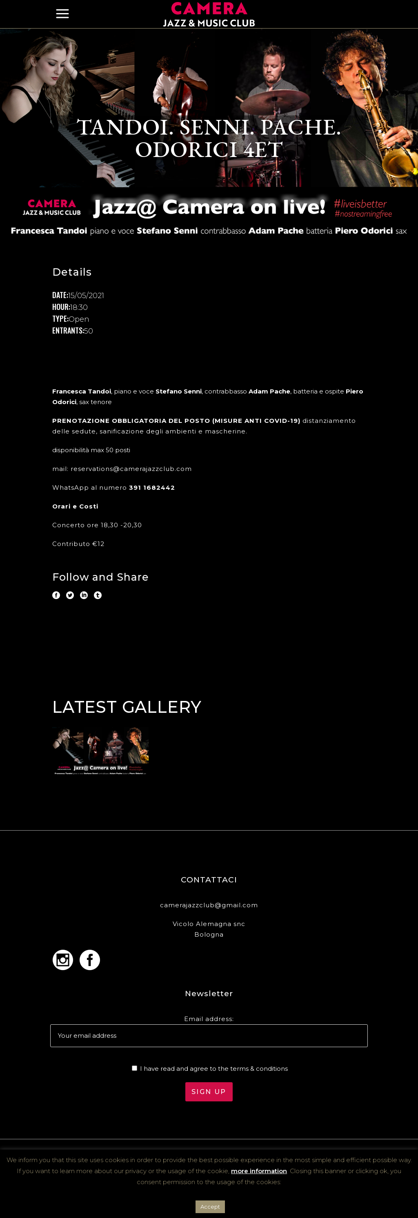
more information (259, 1171)
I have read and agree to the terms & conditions (214, 1068)
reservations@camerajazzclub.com (131, 469)
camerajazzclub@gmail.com (209, 905)
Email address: (209, 1019)
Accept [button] (210, 1206)
